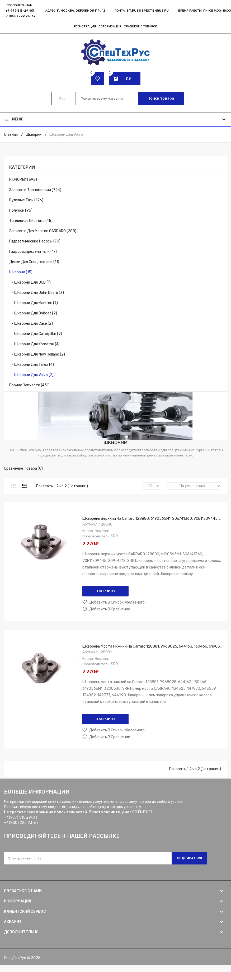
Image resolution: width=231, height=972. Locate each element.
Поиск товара (161, 98)
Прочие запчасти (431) (29, 385)
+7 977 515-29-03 (20, 10)
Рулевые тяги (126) (26, 200)
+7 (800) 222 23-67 (20, 16)
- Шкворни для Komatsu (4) (34, 344)
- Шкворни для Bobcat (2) (33, 313)
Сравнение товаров (140, 26)
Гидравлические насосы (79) (34, 241)
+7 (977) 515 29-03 (20, 817)
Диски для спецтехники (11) (34, 262)
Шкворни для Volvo (66, 134)
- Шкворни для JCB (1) (30, 282)
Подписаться (189, 858)
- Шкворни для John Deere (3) (36, 292)
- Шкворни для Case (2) (31, 323)
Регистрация (85, 26)
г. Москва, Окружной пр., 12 (81, 10)
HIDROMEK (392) (23, 179)
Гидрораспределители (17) (33, 251)
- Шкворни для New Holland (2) (37, 354)
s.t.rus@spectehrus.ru (147, 10)
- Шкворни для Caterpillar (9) (35, 334)
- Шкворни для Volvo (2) (31, 375)
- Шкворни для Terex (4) (31, 364)
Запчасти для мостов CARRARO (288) (42, 231)
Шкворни (33, 134)
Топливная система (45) (31, 220)
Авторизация (109, 26)
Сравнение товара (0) (23, 468)
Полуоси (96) (20, 210)
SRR (114, 536)
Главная (11, 134)
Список (24, 486)
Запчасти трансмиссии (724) (35, 190)
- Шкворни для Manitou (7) (33, 303)
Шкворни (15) (20, 272)
